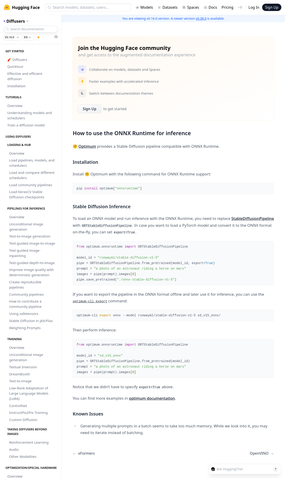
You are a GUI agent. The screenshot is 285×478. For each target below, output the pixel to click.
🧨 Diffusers (17, 59)
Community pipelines (26, 294)
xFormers (84, 453)
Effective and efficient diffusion (24, 76)
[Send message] (275, 469)
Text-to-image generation (29, 236)
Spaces (190, 7)
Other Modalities (22, 456)
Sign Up (271, 7)
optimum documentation (152, 398)
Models (144, 7)
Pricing (227, 7)
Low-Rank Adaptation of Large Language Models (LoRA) (28, 393)
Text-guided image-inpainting (24, 253)
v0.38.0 (201, 18)
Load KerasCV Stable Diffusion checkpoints (26, 194)
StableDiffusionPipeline (252, 218)
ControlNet (18, 405)
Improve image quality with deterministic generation (31, 272)
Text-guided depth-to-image (32, 262)
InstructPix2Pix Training (28, 412)
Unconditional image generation (26, 227)
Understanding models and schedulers (29, 115)
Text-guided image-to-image (32, 243)
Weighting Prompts (25, 327)
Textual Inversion (23, 367)
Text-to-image (20, 381)
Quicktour (15, 66)
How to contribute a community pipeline (25, 304)
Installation (16, 86)
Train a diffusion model (26, 125)
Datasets (167, 7)
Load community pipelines (30, 185)
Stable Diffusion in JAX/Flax (31, 320)
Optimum (87, 146)
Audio (14, 449)
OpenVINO (262, 453)
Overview (14, 105)
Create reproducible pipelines (25, 285)
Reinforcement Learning (28, 442)
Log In (253, 7)
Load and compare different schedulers (32, 175)
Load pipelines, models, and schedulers (32, 163)
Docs (210, 7)
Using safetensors (23, 313)
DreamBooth (19, 374)
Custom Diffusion (23, 419)
